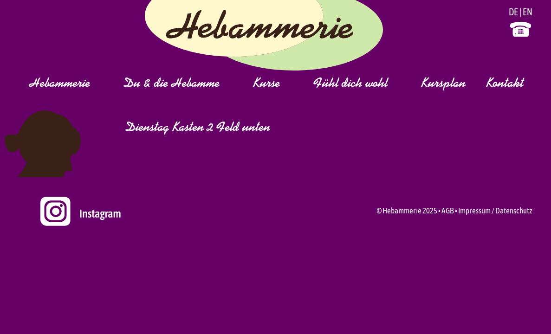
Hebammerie (70, 84)
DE (513, 11)
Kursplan (443, 83)
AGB (447, 210)
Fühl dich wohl (361, 84)
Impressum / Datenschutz (495, 210)
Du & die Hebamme (182, 84)
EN (527, 11)
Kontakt (505, 83)
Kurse (277, 84)
